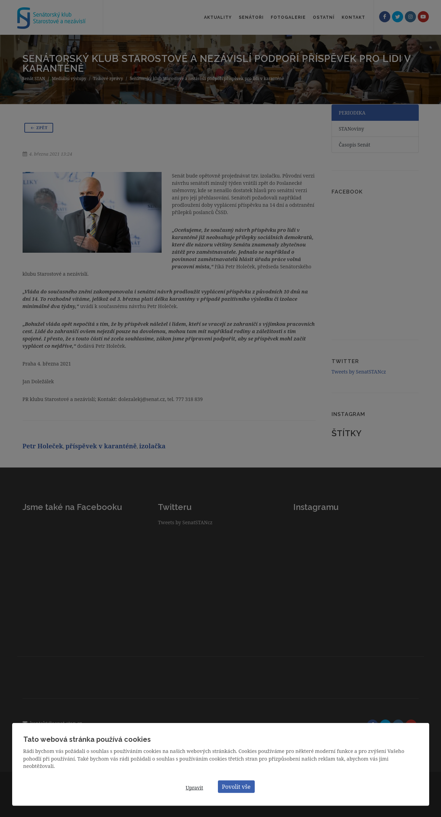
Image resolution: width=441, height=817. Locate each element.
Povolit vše (236, 786)
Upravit (194, 787)
